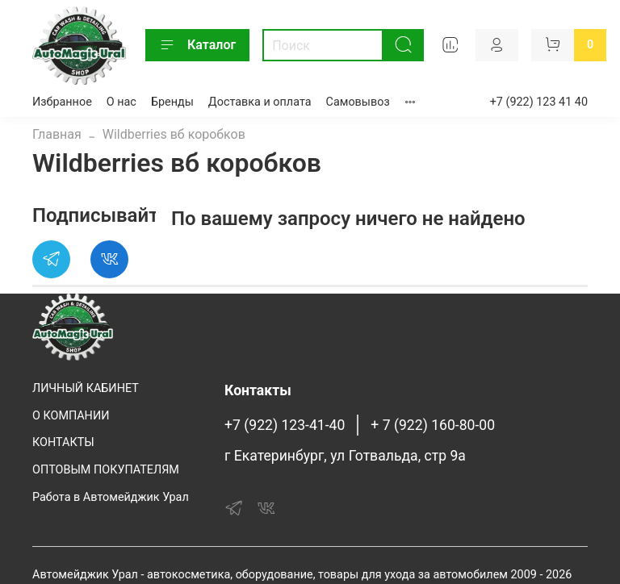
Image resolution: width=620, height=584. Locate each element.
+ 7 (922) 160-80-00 (433, 425)
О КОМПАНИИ (70, 416)
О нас (121, 102)
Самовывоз (358, 102)
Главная (57, 134)
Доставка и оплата (260, 102)
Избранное (62, 102)
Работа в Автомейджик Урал (110, 497)
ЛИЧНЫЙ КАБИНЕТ (85, 388)
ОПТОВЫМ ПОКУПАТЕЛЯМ (105, 470)
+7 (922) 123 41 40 (539, 102)
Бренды (172, 102)
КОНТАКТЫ (63, 442)
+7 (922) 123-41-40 (284, 425)
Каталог (197, 45)
